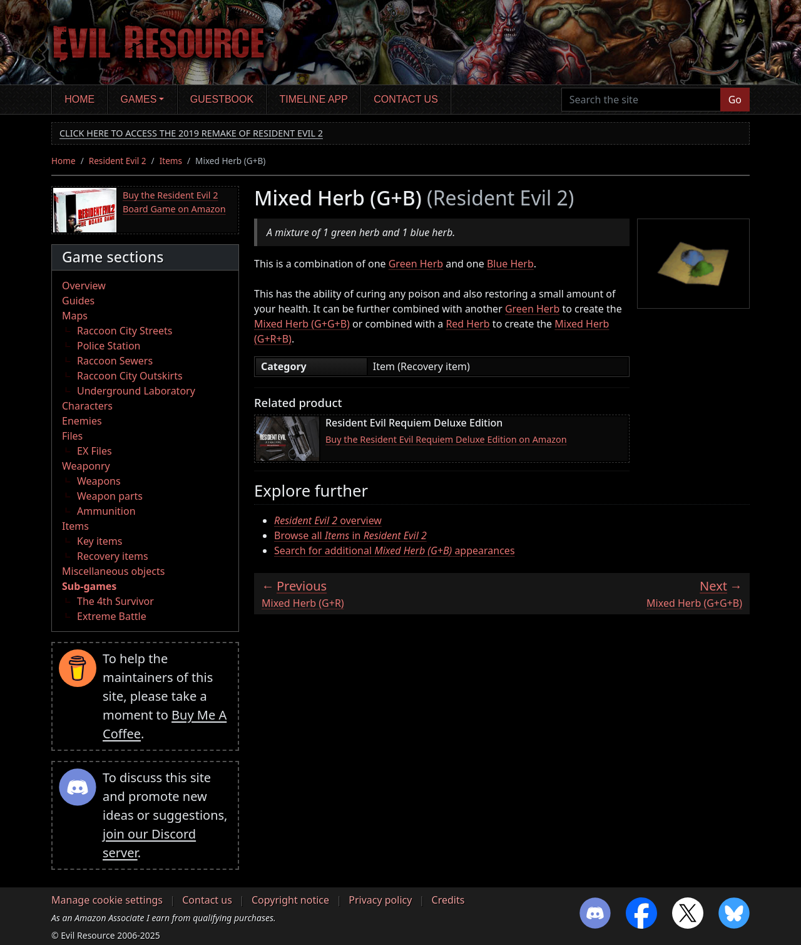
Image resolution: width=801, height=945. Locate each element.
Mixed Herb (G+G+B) (302, 324)
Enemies (82, 421)
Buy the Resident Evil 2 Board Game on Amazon (174, 202)
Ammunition (106, 511)
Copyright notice (290, 900)
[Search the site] (641, 99)
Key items (99, 541)
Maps (75, 316)
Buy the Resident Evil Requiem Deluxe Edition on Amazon (446, 439)
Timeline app (314, 99)
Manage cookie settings (107, 900)
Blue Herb (510, 264)
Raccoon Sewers (115, 361)
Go (735, 99)
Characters (87, 406)
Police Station (109, 346)
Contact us (406, 99)
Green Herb (416, 264)
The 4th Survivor (115, 601)
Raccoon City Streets (124, 331)
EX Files (94, 451)
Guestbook (221, 99)
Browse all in (350, 535)
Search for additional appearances (394, 550)
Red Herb (467, 324)
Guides (78, 300)
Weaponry (86, 466)
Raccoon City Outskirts (130, 376)
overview (328, 520)
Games (139, 99)
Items (171, 161)
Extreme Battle (111, 616)
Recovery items (112, 556)
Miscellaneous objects (113, 571)
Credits (448, 900)
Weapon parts (110, 496)
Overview (84, 285)
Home (79, 99)
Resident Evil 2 (117, 161)
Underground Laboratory (136, 391)
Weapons (99, 481)
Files (72, 436)
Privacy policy (380, 900)
